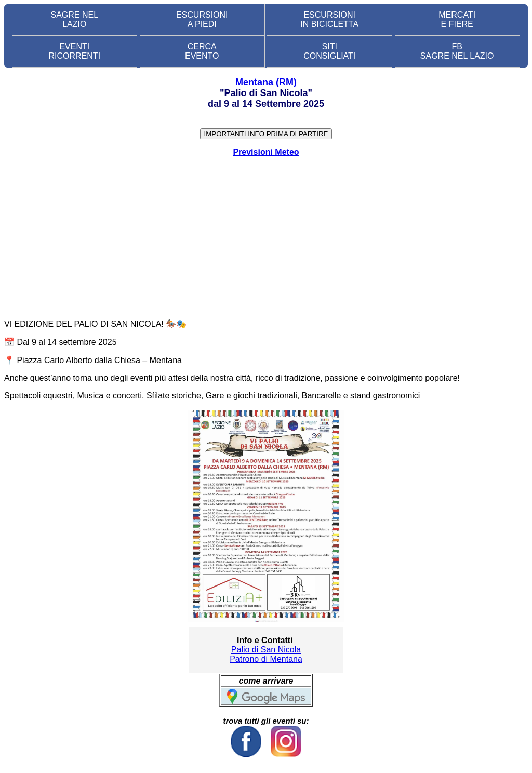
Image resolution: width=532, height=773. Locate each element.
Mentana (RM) (266, 82)
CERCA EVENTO (202, 51)
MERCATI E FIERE (456, 19)
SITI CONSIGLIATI (329, 51)
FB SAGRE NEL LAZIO (457, 51)
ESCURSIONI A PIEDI (202, 19)
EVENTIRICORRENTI (75, 51)
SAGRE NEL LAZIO (75, 19)
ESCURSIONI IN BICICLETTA (329, 19)
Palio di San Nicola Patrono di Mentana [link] (266, 654)
